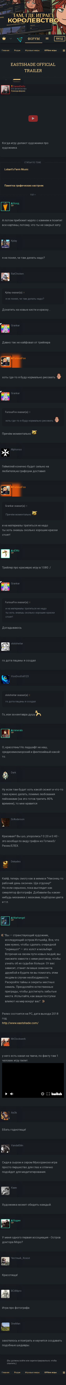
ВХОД (59, 38)
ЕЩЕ (33, 195)
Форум (34, 39)
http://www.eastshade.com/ (20, 1023)
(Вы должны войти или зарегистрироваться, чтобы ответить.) (32, 1362)
